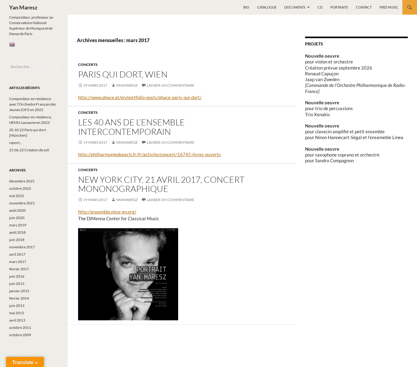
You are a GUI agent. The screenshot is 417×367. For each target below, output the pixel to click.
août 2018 (17, 232)
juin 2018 (16, 239)
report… (15, 142)
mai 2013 (16, 313)
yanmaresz (127, 85)
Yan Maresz (23, 7)
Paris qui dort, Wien (122, 74)
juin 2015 (16, 283)
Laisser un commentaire (170, 85)
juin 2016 (16, 276)
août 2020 (17, 210)
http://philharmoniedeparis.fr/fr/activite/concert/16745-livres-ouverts (149, 154)
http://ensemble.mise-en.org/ (107, 211)
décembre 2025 (21, 181)
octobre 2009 (20, 335)
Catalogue (266, 7)
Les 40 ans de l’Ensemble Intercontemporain (131, 127)
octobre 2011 (20, 327)
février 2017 (19, 269)
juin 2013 (16, 305)
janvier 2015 (19, 291)
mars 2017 (17, 261)
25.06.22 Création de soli (29, 150)
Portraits (339, 7)
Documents (294, 7)
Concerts (88, 64)
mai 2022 (16, 195)
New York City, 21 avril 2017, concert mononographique (161, 184)
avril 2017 (17, 254)
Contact (364, 7)
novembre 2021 (22, 203)
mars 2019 (17, 225)
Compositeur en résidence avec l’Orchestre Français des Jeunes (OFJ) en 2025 (32, 104)
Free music (388, 7)
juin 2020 (16, 217)
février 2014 (19, 298)
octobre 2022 (20, 188)
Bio (246, 7)
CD (320, 7)
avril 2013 (17, 320)
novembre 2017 (22, 247)
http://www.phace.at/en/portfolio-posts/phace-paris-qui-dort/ (140, 97)
